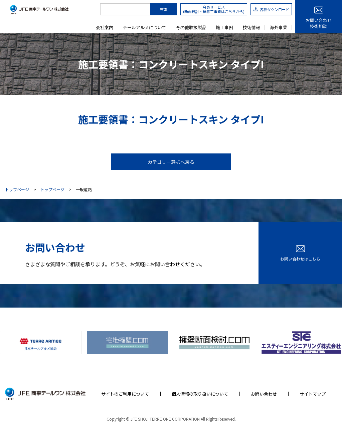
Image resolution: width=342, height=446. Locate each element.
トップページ (17, 189)
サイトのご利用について (125, 394)
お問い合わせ (264, 394)
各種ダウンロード (271, 9)
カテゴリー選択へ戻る (171, 161)
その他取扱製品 (191, 27)
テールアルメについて (144, 27)
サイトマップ (313, 394)
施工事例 (224, 27)
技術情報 (251, 27)
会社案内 (104, 27)
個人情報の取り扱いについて (200, 394)
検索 (163, 9)
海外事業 (278, 27)
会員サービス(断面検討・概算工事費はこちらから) (213, 9)
